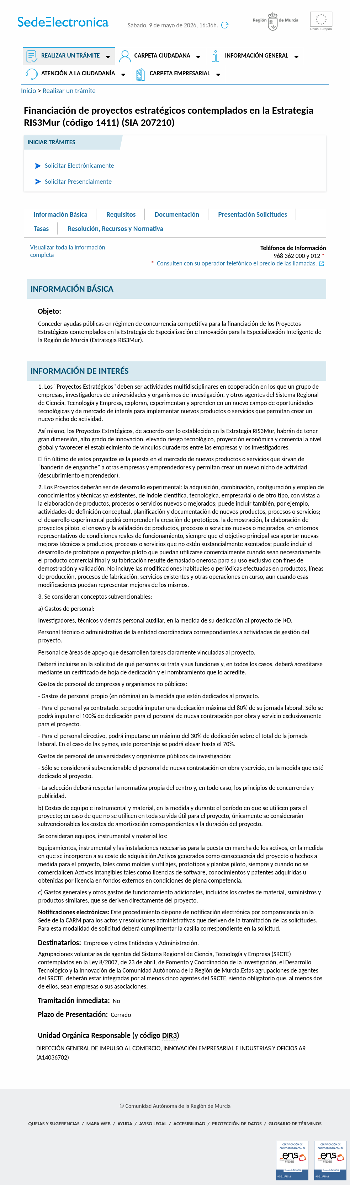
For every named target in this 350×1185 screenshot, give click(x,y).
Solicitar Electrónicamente (79, 165)
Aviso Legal (152, 1123)
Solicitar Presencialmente (78, 181)
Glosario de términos (295, 1123)
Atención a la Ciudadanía (78, 73)
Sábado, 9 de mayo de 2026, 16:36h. (173, 25)
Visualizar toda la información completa (67, 251)
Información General (256, 55)
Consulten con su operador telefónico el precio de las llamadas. (241, 263)
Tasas (41, 228)
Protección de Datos (236, 1123)
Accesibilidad (189, 1123)
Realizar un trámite (70, 55)
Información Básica (61, 214)
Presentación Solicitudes (252, 214)
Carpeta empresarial (180, 73)
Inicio (28, 90)
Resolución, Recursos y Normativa (115, 228)
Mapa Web (98, 1123)
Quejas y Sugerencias (53, 1123)
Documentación (177, 214)
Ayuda (124, 1123)
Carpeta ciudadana (162, 55)
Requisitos (121, 214)
